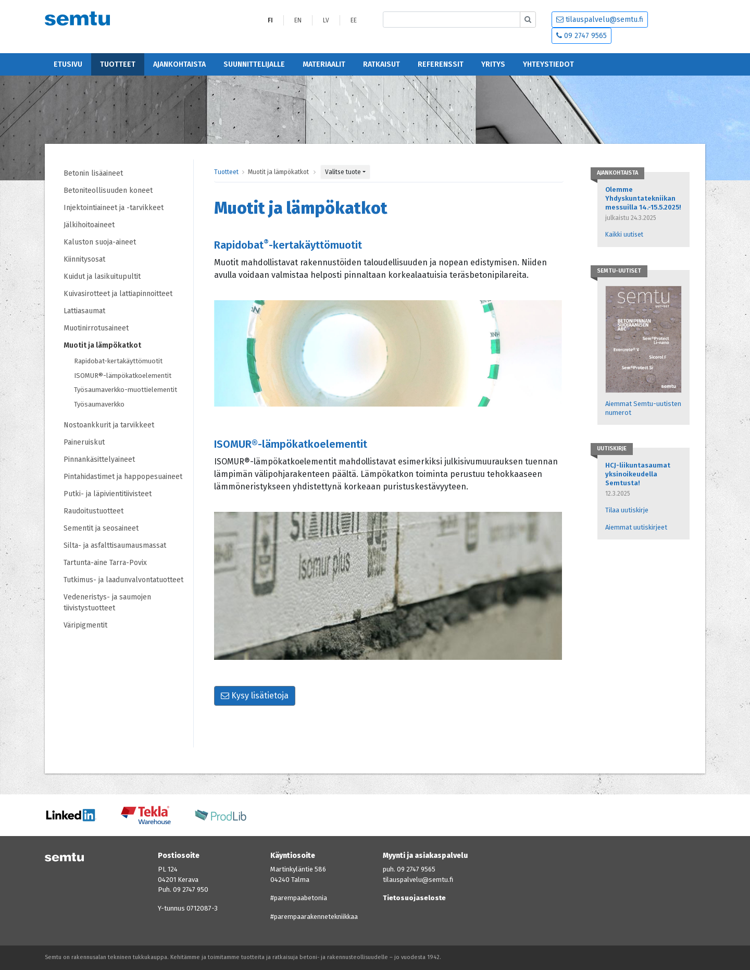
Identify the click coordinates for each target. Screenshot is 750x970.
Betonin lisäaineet (93, 173)
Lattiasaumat (84, 310)
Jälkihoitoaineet (89, 224)
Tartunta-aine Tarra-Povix (105, 562)
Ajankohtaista (179, 64)
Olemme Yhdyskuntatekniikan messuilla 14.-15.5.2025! (643, 198)
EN (298, 20)
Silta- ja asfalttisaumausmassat (115, 545)
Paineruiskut (84, 442)
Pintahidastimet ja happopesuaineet (123, 476)
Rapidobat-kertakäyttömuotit (118, 361)
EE (354, 20)
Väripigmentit (85, 625)
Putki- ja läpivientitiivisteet (108, 493)
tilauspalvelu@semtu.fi (599, 19)
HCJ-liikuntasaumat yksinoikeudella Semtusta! (637, 474)
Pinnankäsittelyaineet (99, 459)
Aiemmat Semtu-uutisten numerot (643, 408)
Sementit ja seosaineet (101, 528)
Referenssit (441, 64)
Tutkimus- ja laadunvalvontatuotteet (123, 579)
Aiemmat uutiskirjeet (636, 527)
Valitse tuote (343, 172)
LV (326, 20)
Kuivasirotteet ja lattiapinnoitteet (118, 293)
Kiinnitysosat (84, 259)
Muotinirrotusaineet (96, 328)
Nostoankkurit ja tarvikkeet (109, 425)
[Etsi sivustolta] (451, 19)
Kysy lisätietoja (255, 696)
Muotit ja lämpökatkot (102, 345)
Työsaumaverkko (99, 404)
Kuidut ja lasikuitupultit (102, 276)
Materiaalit (324, 64)
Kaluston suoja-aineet (100, 242)
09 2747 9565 (581, 35)
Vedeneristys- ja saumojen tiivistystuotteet (107, 602)
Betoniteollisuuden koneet (108, 190)
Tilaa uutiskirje (626, 510)
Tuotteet (117, 64)
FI (270, 20)
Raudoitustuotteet (93, 511)
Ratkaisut (381, 64)
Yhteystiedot (548, 64)
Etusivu (68, 64)
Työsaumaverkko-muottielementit (125, 390)
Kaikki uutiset (624, 234)
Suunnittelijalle (254, 64)
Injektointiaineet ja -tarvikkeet (114, 207)
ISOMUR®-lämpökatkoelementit (122, 375)
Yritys (493, 64)
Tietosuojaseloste (414, 898)
